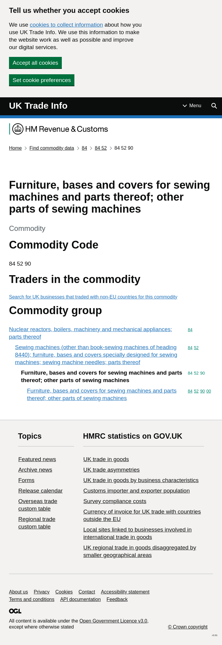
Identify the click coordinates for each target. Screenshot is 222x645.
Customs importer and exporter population (136, 490)
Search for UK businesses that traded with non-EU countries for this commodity (93, 296)
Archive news (35, 470)
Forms (26, 480)
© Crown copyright (188, 626)
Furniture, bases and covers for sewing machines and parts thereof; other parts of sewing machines (101, 394)
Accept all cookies (35, 63)
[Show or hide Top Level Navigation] (192, 105)
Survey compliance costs (114, 501)
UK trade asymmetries (111, 470)
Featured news (37, 459)
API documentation (80, 599)
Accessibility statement (125, 591)
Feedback (117, 599)
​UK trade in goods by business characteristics (141, 480)
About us (18, 591)
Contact (87, 591)
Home (15, 148)
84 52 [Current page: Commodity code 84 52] (101, 148)
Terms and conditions (31, 599)
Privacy (42, 591)
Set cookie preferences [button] (42, 80)
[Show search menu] (213, 105)
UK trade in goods (106, 459)
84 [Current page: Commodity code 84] (84, 148)
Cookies (64, 591)
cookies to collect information (66, 25)
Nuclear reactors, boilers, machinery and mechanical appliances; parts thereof (90, 333)
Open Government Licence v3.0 (113, 620)
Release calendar (40, 490)
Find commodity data (51, 148)
